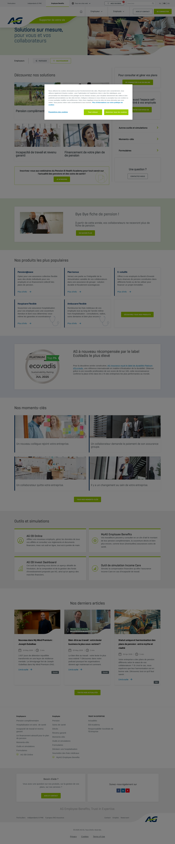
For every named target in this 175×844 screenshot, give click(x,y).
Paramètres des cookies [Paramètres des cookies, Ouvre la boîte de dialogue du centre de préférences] (58, 112)
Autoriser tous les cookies (116, 112)
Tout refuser (93, 112)
